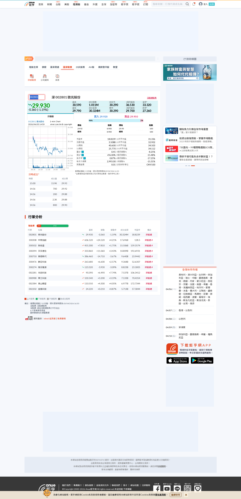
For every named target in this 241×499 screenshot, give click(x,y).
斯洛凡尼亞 (188, 300)
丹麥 (192, 281)
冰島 (185, 290)
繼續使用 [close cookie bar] (175, 494)
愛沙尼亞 (201, 281)
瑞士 (187, 278)
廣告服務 (89, 485)
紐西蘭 (186, 297)
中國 (194, 278)
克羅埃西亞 (188, 287)
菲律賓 (182, 327)
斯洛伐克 (201, 300)
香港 (181, 310)
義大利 (193, 290)
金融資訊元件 (102, 485)
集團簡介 (78, 485)
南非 (192, 303)
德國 (185, 281)
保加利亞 (183, 334)
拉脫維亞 (187, 293)
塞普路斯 (203, 278)
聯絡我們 (116, 485)
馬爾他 (197, 293)
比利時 (202, 274)
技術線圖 (191, 58)
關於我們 (66, 485)
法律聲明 (146, 485)
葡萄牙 (202, 297)
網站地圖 (134, 485)
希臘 (205, 284)
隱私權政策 (160, 494)
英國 (199, 284)
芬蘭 (185, 284)
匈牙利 (200, 287)
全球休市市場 (190, 269)
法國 (192, 284)
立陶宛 (202, 290)
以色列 (188, 310)
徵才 (125, 485)
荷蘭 (205, 293)
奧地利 (182, 274)
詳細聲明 (162, 466)
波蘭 (194, 297)
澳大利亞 (192, 274)
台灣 (185, 303)
